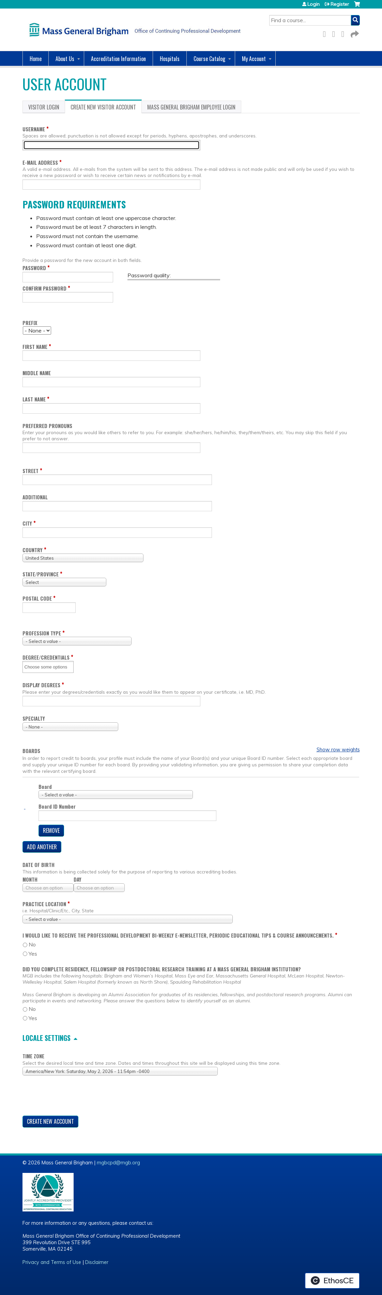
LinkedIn (344, 33)
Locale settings (46, 1038)
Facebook (326, 33)
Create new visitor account (106, 108)
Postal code (37, 598)
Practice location (44, 904)
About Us (65, 59)
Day (77, 879)
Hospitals (170, 59)
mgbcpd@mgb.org (118, 1163)
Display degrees (41, 685)
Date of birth (38, 864)
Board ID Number (57, 806)
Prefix (29, 322)
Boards (31, 751)
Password (34, 267)
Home (36, 59)
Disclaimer (96, 1262)
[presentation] (74, 1097)
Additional (35, 497)
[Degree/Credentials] (48, 667)
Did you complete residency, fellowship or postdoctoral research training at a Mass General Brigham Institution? (161, 969)
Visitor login (43, 107)
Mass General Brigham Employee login (191, 107)
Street (30, 470)
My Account (254, 59)
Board (45, 786)
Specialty (33, 718)
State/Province (40, 574)
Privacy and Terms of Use (51, 1262)
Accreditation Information (118, 59)
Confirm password (44, 288)
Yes (33, 953)
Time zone (33, 1056)
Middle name (36, 373)
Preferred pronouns (47, 425)
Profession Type (41, 633)
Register (340, 4)
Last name (34, 399)
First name (34, 346)
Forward (354, 33)
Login (313, 4)
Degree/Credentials (46, 657)
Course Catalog (209, 59)
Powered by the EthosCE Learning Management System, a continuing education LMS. (332, 1280)
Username (33, 129)
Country (32, 550)
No (32, 944)
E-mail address (40, 162)
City (27, 523)
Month (29, 879)
